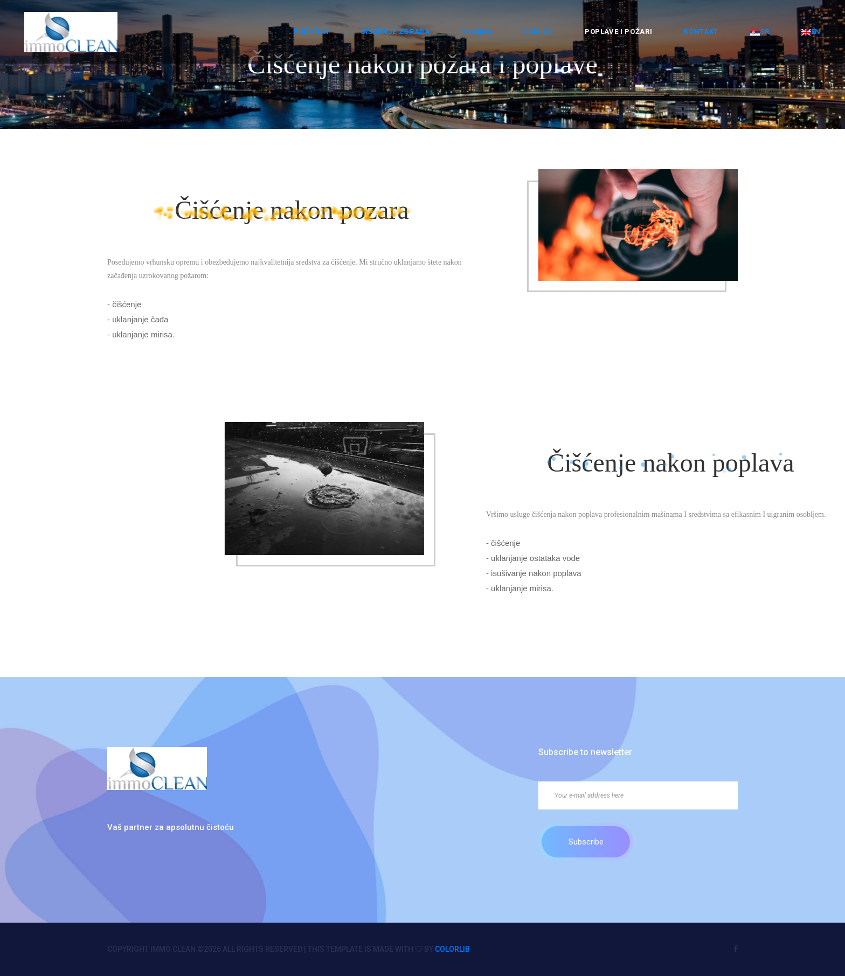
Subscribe (586, 842)
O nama (477, 31)
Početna (311, 31)
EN (811, 31)
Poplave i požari (618, 31)
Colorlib (452, 949)
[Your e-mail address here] (638, 795)
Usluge (538, 31)
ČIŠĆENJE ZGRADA (395, 31)
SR (759, 31)
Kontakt (701, 31)
